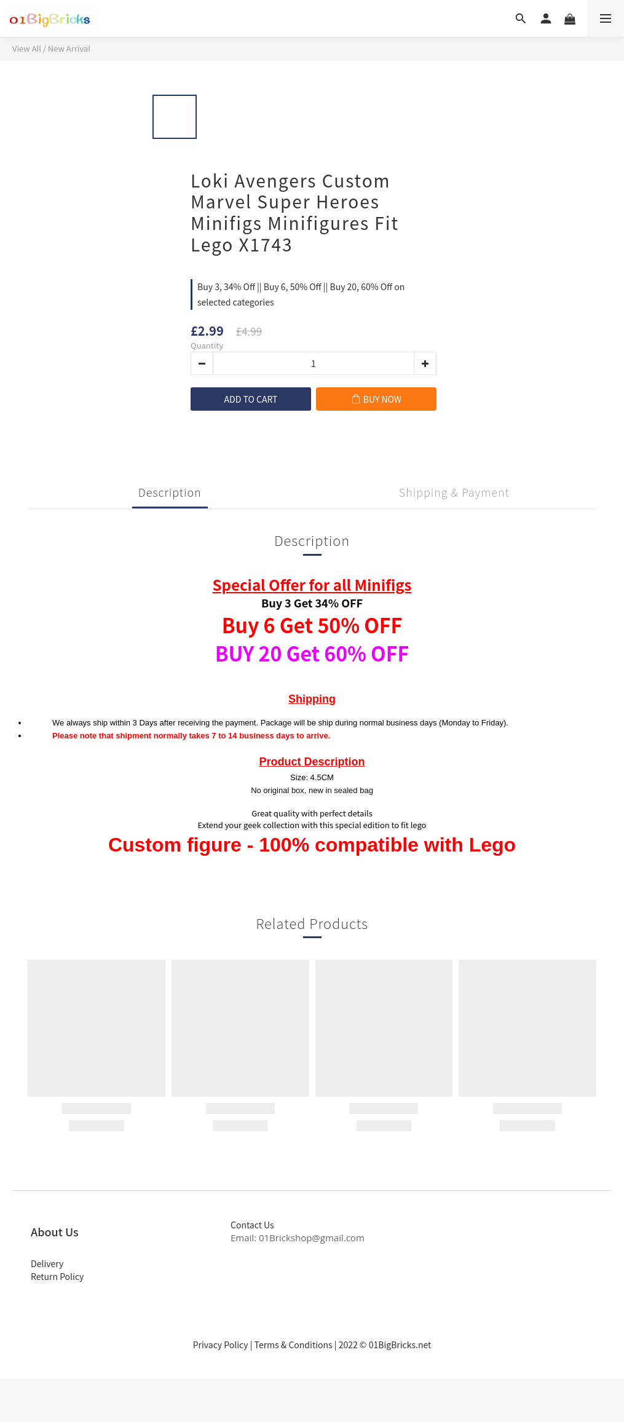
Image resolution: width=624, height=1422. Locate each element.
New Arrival (69, 48)
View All (26, 48)
